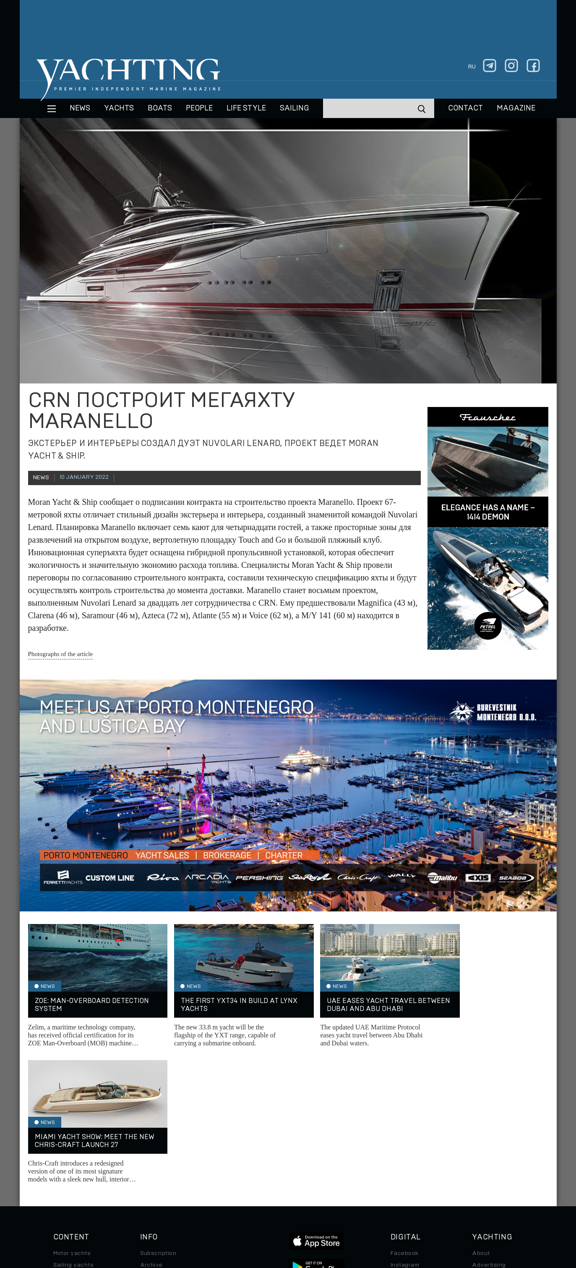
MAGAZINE (516, 108)
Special (63, 1165)
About (481, 1118)
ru (472, 67)
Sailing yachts (73, 1129)
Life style (246, 108)
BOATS (160, 108)
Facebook (405, 1118)
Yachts (119, 108)
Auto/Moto (68, 1176)
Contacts (485, 1141)
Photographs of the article (60, 654)
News (80, 108)
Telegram (404, 1141)
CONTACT (465, 108)
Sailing (294, 108)
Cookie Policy (371, 1210)
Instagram (405, 1129)
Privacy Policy (281, 1210)
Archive (151, 1129)
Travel (62, 1153)
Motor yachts (72, 1118)
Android (402, 1165)
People (199, 108)
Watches (65, 1188)
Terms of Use (327, 1210)
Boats (61, 1141)
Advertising (489, 1129)
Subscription (158, 1118)
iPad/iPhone (408, 1153)
